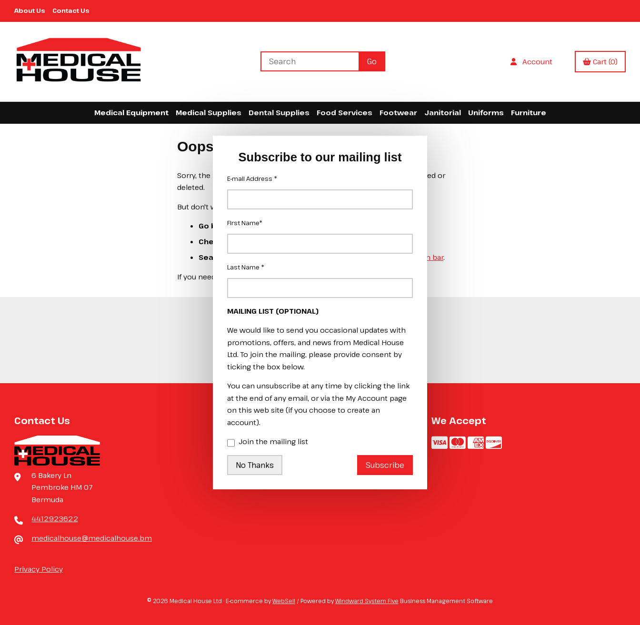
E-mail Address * (252, 178)
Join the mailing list (267, 442)
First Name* (244, 222)
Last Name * (245, 267)
